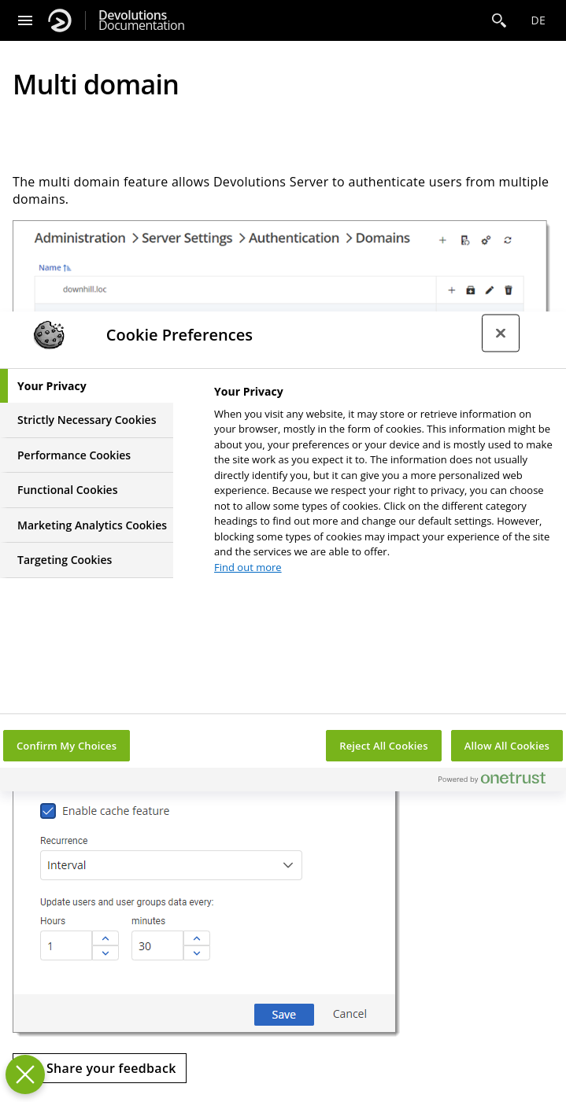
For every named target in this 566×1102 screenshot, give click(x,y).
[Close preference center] (500, 332)
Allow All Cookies (506, 746)
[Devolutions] (59, 20)
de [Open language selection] (538, 20)
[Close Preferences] (25, 1074)
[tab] (86, 386)
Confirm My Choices (67, 746)
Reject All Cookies (383, 746)
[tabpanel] (383, 484)
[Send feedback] (100, 1068)
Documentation (141, 20)
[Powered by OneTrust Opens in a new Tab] (498, 781)
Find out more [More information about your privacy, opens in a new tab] (248, 567)
